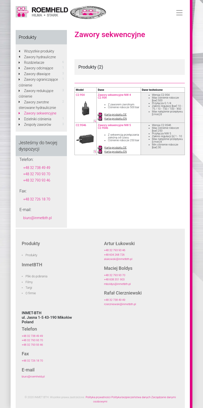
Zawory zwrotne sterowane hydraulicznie (37, 105)
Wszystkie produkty (36, 51)
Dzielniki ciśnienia (35, 119)
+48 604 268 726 (114, 254)
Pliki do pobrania (36, 276)
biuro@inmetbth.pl (37, 218)
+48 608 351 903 (114, 279)
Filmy (29, 282)
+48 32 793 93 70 (36, 174)
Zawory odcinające (36, 68)
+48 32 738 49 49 (36, 168)
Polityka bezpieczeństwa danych (131, 397)
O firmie (31, 293)
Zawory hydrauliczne (37, 57)
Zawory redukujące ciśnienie (36, 93)
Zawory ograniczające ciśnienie (38, 82)
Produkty (31, 255)
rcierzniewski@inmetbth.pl (120, 304)
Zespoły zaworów (35, 125)
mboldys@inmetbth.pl (117, 284)
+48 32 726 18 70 (36, 199)
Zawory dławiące (34, 74)
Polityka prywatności (98, 397)
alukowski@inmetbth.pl (118, 259)
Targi (29, 287)
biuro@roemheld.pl (33, 376)
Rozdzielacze (31, 63)
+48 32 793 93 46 (36, 180)
